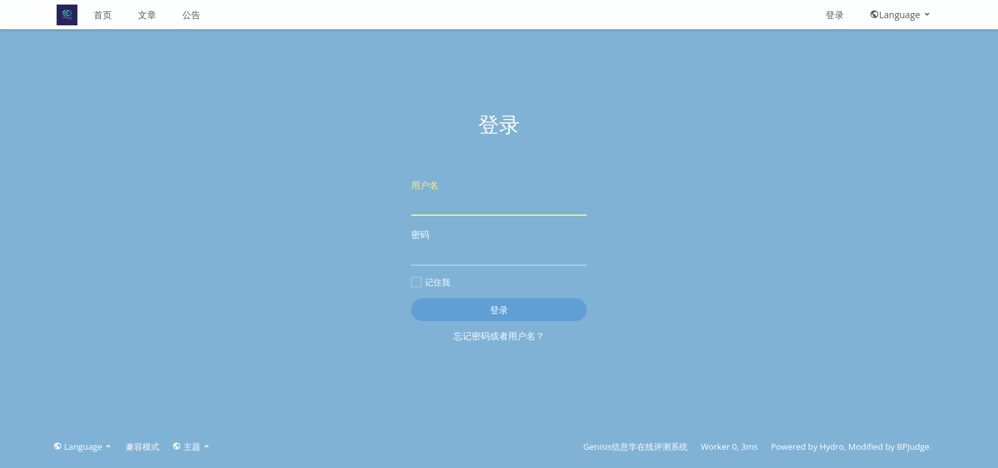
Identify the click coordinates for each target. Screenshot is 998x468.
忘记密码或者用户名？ (499, 336)
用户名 (499, 197)
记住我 (430, 282)
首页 (103, 14)
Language (901, 14)
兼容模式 (142, 446)
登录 (835, 14)
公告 (191, 14)
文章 (147, 14)
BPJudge (913, 446)
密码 (499, 246)
